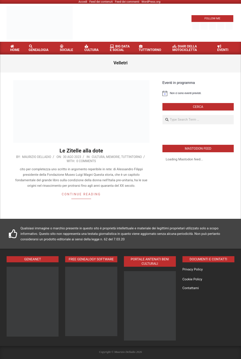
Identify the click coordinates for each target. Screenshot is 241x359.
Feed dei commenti (127, 1)
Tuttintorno (131, 157)
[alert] (198, 93)
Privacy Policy (192, 269)
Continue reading (81, 194)
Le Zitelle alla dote (81, 151)
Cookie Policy (192, 279)
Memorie (113, 157)
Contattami (190, 288)
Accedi (83, 1)
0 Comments (86, 161)
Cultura (98, 157)
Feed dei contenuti (101, 1)
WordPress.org (151, 1)
